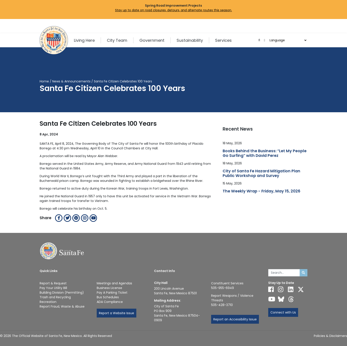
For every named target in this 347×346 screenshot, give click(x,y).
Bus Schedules (108, 297)
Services (223, 40)
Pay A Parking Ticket (112, 292)
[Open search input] (259, 40)
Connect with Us (283, 312)
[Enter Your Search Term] (284, 273)
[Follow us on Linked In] (290, 289)
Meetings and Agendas (114, 283)
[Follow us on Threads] (291, 299)
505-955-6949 (222, 288)
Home (44, 81)
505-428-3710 (222, 305)
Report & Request (53, 283)
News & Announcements (71, 81)
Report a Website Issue (116, 313)
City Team (117, 40)
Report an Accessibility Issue (235, 319)
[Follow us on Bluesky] (281, 299)
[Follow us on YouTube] (271, 299)
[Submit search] (303, 273)
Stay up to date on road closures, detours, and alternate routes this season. (173, 10)
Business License (109, 288)
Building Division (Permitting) (62, 292)
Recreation (48, 302)
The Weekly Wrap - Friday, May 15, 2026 (261, 191)
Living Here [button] (84, 40)
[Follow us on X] (301, 289)
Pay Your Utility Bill (53, 288)
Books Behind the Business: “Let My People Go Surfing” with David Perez (265, 153)
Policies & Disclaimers (330, 336)
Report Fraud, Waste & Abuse (62, 306)
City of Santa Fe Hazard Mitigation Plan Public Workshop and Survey (261, 173)
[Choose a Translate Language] (287, 40)
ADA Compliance (110, 302)
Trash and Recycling (55, 297)
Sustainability (190, 40)
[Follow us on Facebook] (271, 289)
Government (151, 40)
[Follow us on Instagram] (280, 289)
